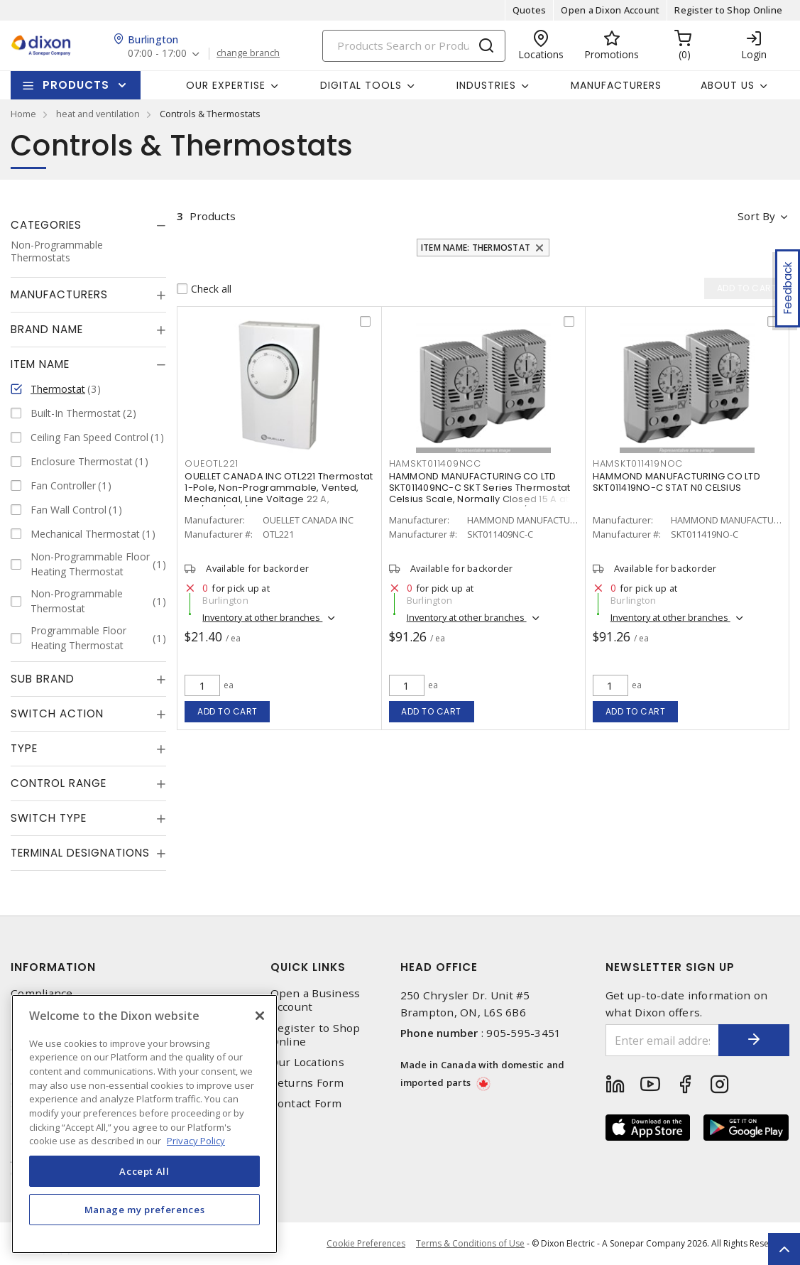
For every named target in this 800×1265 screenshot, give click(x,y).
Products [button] (76, 84)
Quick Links (308, 967)
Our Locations (307, 1062)
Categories (46, 224)
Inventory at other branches (262, 617)
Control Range (58, 783)
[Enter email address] (662, 1040)
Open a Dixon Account (610, 10)
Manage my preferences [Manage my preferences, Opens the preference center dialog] (144, 1209)
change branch (248, 53)
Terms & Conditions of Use (470, 1243)
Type (24, 748)
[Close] (259, 1015)
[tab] (88, 225)
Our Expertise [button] (225, 85)
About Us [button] (728, 85)
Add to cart (227, 711)
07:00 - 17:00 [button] (157, 54)
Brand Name (47, 329)
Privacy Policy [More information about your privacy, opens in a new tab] (196, 1140)
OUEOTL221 (212, 463)
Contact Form (306, 1103)
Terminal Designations (80, 852)
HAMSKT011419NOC (638, 463)
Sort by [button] (756, 216)
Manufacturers (616, 85)
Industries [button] (486, 85)
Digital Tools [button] (361, 85)
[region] (144, 1124)
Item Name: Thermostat (475, 247)
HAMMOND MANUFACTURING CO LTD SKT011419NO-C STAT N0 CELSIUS (676, 482)
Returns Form (307, 1083)
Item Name (40, 364)
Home (23, 113)
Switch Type (49, 817)
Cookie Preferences (366, 1243)
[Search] (413, 46)
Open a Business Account (315, 1000)
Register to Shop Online (728, 10)
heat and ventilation (98, 113)
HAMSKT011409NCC (435, 463)
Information (53, 967)
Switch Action (57, 713)
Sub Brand (43, 678)
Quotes (530, 10)
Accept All (144, 1171)
